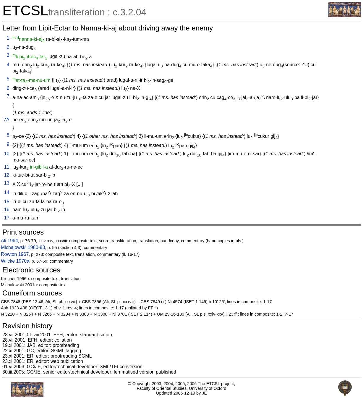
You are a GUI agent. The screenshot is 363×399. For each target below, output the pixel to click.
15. (7, 201)
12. (7, 174)
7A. (7, 119)
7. (9, 96)
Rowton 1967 (15, 254)
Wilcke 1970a (15, 261)
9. (9, 144)
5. (9, 78)
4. (9, 64)
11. (7, 166)
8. (9, 135)
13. (7, 182)
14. (7, 192)
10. (7, 153)
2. (9, 47)
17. (7, 217)
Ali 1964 (9, 240)
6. (9, 88)
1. (9, 38)
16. (7, 209)
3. (9, 55)
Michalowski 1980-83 (23, 247)
